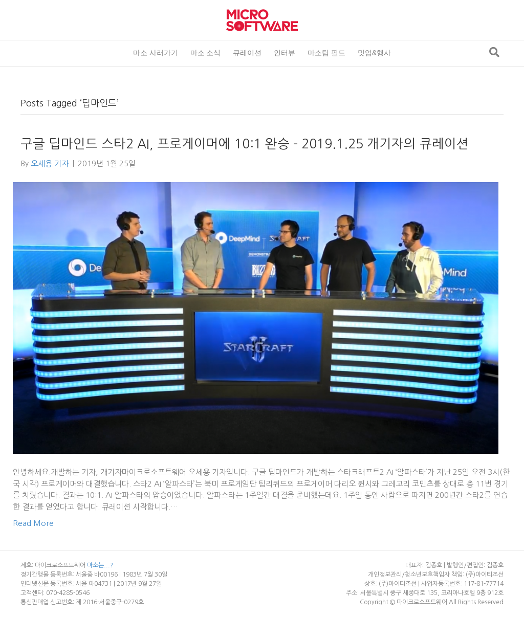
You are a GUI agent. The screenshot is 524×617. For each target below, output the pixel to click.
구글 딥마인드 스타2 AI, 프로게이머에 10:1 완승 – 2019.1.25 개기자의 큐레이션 (244, 144)
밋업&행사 (374, 53)
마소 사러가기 (155, 53)
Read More (33, 523)
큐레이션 (247, 53)
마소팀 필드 (326, 53)
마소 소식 (205, 53)
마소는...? (100, 565)
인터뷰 (284, 53)
